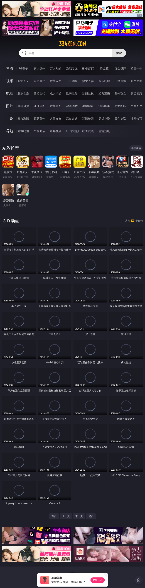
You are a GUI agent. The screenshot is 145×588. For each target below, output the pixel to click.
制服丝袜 (88, 93)
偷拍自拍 (39, 93)
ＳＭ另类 (136, 81)
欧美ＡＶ (55, 81)
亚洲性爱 (23, 93)
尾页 (91, 516)
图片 (9, 105)
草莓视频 (55, 131)
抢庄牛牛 (136, 68)
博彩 (9, 68)
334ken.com (72, 43)
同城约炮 (23, 131)
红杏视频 (88, 131)
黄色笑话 (120, 118)
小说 (9, 118)
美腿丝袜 (88, 106)
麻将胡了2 (88, 68)
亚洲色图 (39, 106)
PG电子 (23, 68)
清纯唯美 (104, 106)
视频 (9, 80)
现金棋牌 (120, 68)
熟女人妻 (88, 81)
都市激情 (23, 118)
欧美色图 (55, 106)
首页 (53, 516)
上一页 (66, 516)
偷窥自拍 (23, 106)
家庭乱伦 (39, 118)
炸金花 (104, 68)
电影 (9, 93)
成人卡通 (55, 93)
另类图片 (136, 106)
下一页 (79, 516)
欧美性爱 (72, 93)
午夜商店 (39, 131)
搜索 (119, 53)
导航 (9, 131)
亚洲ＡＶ (23, 81)
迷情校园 (88, 118)
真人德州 (39, 68)
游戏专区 (72, 68)
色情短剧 (104, 131)
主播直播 (120, 81)
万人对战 (55, 68)
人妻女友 (55, 118)
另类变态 (136, 93)
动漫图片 (72, 106)
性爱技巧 (136, 118)
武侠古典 (72, 118)
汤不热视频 (72, 131)
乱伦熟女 (120, 93)
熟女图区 (120, 106)
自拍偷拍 (39, 81)
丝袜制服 (104, 81)
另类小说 (104, 118)
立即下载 (98, 580)
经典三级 (104, 93)
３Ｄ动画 (72, 81)
